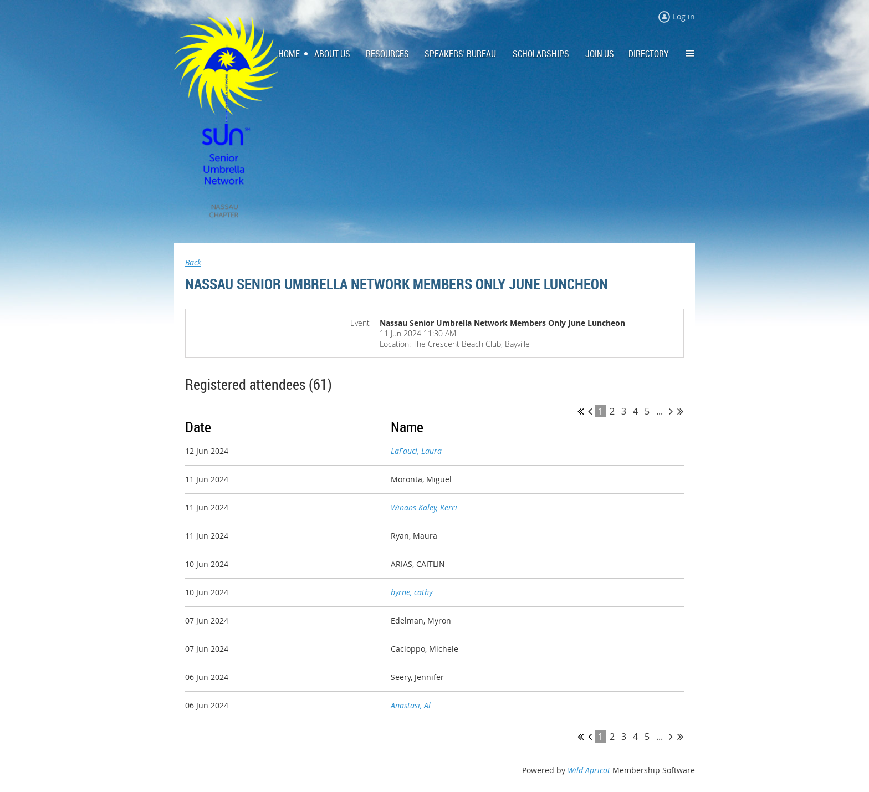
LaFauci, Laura (416, 451)
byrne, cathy (411, 592)
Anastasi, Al (411, 705)
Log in (684, 16)
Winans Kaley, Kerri (424, 507)
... (659, 411)
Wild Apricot (589, 770)
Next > (671, 411)
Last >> (680, 411)
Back (193, 262)
